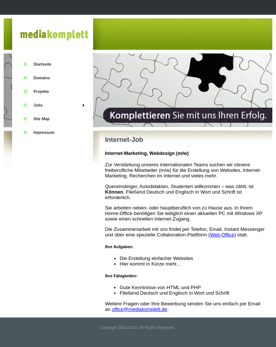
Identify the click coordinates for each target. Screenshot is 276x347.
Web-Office (222, 234)
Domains (41, 78)
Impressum (43, 132)
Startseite (42, 64)
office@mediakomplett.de (139, 309)
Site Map (41, 119)
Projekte (41, 91)
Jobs (38, 105)
